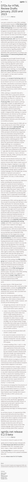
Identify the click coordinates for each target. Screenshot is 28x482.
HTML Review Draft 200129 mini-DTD (13, 444)
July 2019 (3, 474)
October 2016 (4, 478)
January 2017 (4, 477)
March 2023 (3, 473)
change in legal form (15, 275)
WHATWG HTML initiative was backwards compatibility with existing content (14, 221)
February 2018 (4, 476)
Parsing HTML (7, 450)
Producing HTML (5, 102)
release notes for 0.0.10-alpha (14, 456)
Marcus (13, 16)
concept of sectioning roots (15, 78)
